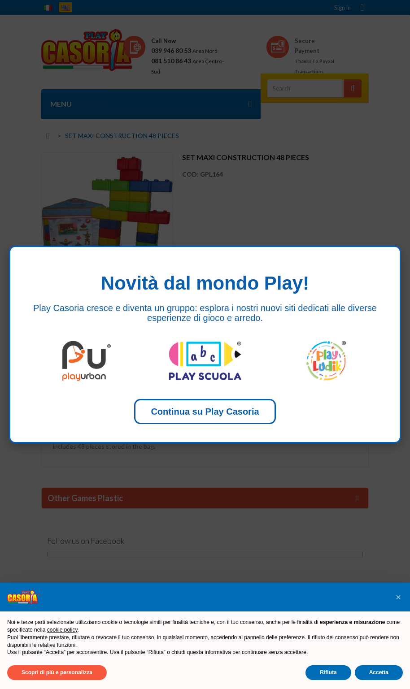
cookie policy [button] (62, 630)
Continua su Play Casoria (205, 411)
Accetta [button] (378, 672)
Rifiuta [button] (328, 672)
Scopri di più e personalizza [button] (57, 672)
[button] (398, 597)
